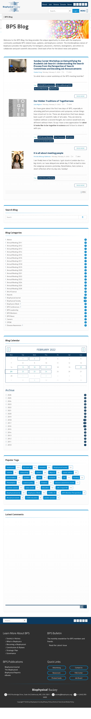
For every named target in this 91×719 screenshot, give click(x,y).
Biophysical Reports (13, 672)
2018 (9, 420)
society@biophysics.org (63, 694)
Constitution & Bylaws (15, 647)
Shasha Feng (38, 72)
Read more (80, 96)
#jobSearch (54, 88)
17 (46, 367)
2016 (9, 426)
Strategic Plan (12, 650)
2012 (9, 438)
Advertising (57, 667)
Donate (63, 4)
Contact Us (78, 667)
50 (85, 325)
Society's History (13, 638)
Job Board (78, 678)
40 (85, 243)
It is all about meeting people (17, 160)
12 (85, 310)
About (44, 4)
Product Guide (57, 678)
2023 (9, 404)
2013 (9, 435)
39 (85, 264)
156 (85, 298)
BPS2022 (70, 137)
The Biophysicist (11, 669)
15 (23, 367)
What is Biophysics (14, 641)
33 (85, 255)
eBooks (8, 675)
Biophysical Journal (12, 667)
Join (50, 4)
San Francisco (59, 137)
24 (46, 371)
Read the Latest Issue (58, 645)
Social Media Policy (68, 702)
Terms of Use (57, 702)
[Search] (60, 11)
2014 (9, 432)
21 (11, 371)
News (69, 4)
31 (85, 249)
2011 (9, 441)
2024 (9, 401)
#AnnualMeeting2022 (64, 85)
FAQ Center (79, 673)
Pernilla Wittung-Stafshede (42, 156)
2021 (9, 410)
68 (85, 304)
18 (85, 292)
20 (85, 240)
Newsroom (57, 673)
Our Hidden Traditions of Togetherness (17, 108)
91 (85, 319)
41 (85, 261)
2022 (9, 407)
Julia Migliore (38, 104)
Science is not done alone (44, 140)
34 (85, 246)
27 (85, 279)
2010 (9, 445)
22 (85, 322)
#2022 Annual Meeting (46, 178)
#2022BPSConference (46, 85)
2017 (9, 423)
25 (85, 267)
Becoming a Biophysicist (16, 644)
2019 (9, 416)
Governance (11, 653)
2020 (9, 413)
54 (85, 316)
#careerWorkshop (41, 88)
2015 (9, 429)
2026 (9, 395)
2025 (9, 398)
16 (85, 295)
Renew (56, 4)
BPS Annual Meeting (45, 137)
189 (85, 301)
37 (85, 258)
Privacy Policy (47, 702)
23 (34, 371)
